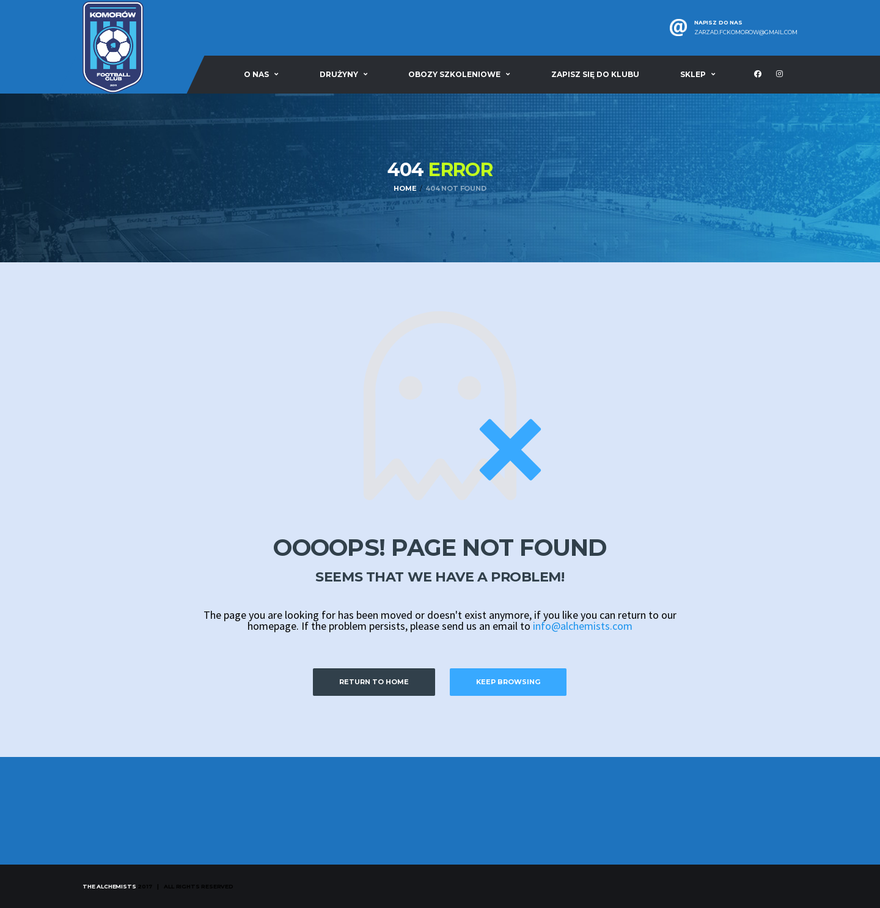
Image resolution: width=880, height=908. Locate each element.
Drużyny (339, 74)
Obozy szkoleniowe (454, 74)
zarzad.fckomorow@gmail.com (746, 32)
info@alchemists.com (582, 626)
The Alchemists (109, 886)
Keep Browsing (508, 681)
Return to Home (374, 681)
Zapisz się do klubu (595, 74)
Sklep (693, 74)
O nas (256, 74)
